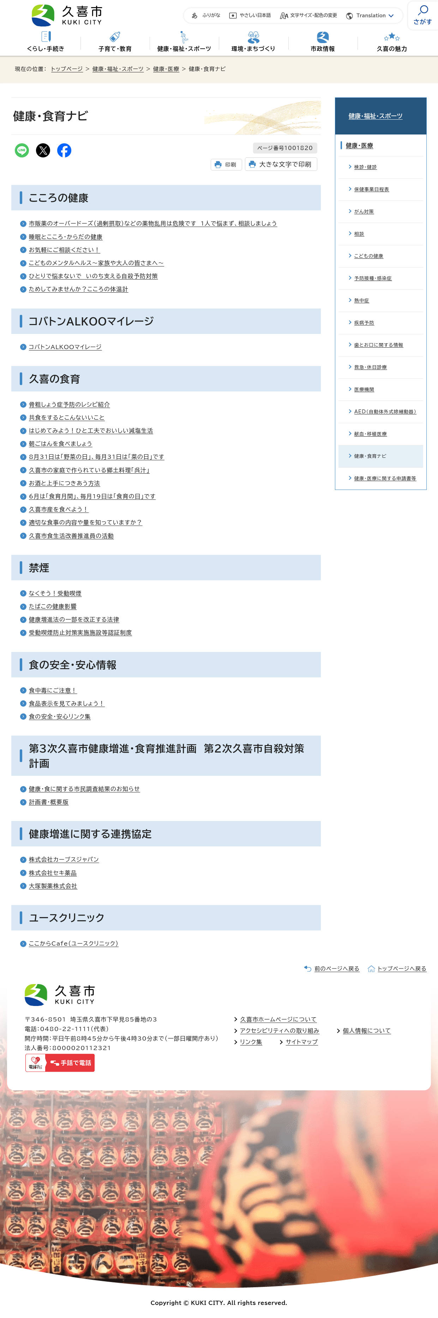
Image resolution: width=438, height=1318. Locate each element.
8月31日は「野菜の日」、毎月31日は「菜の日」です (96, 457)
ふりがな (211, 15)
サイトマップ (302, 1042)
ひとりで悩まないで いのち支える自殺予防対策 (93, 276)
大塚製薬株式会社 (53, 886)
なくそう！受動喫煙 (55, 593)
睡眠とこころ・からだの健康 (66, 237)
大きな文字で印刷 (285, 164)
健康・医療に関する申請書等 (385, 469)
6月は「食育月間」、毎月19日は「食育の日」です (92, 496)
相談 (359, 225)
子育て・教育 (115, 49)
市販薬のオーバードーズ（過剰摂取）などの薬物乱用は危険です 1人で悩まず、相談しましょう (153, 223)
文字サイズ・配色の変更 (313, 15)
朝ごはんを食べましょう (60, 444)
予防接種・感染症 (373, 269)
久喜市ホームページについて (278, 1019)
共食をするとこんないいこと (67, 417)
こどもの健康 (369, 247)
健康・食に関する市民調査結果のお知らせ (84, 789)
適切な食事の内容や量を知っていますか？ (86, 522)
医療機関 (364, 380)
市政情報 (323, 49)
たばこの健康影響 (53, 606)
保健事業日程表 (371, 180)
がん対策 (364, 202)
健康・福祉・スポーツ (184, 49)
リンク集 (251, 1042)
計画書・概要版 (48, 802)
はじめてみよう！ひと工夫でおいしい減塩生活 (91, 430)
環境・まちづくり (254, 49)
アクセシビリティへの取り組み (280, 1031)
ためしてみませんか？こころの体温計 (78, 289)
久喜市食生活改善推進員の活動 (71, 536)
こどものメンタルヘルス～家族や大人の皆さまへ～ (96, 263)
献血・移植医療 (370, 425)
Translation (371, 15)
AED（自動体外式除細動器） (385, 403)
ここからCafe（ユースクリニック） (74, 943)
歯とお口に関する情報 (378, 336)
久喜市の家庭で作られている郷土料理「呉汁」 (89, 470)
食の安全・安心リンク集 (60, 716)
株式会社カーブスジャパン (64, 859)
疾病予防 (364, 314)
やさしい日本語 (255, 15)
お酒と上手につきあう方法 (64, 483)
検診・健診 (365, 158)
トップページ (67, 69)
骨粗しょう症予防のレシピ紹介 (69, 404)
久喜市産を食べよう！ (59, 509)
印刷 (230, 164)
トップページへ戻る (402, 968)
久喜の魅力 (392, 49)
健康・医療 (166, 69)
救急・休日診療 (370, 358)
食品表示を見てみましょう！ (67, 703)
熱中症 (361, 291)
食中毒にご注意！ (53, 690)
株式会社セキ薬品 (53, 873)
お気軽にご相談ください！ (64, 250)
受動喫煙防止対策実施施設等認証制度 (80, 632)
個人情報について (367, 1031)
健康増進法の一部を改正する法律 (74, 619)
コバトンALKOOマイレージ (65, 347)
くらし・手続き (46, 49)
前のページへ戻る (337, 968)
